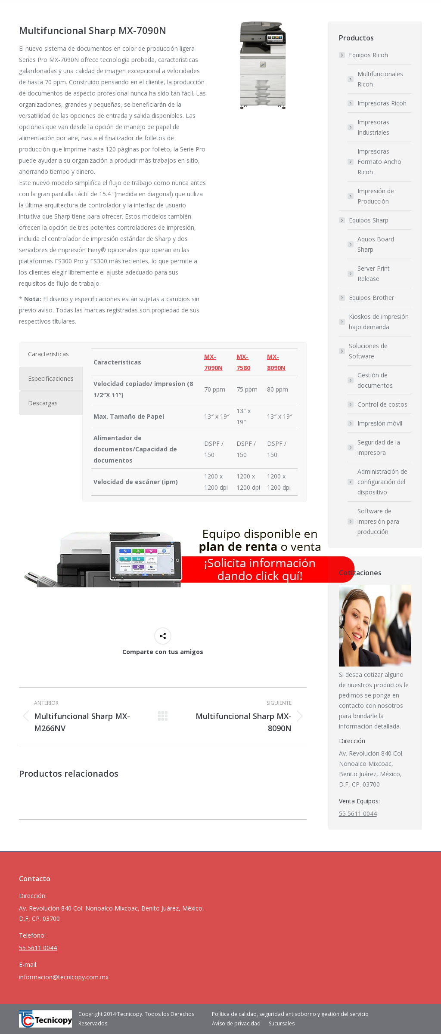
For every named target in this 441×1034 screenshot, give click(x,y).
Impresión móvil (379, 423)
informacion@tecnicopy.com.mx (64, 977)
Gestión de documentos (375, 380)
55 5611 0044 (358, 813)
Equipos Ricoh (364, 55)
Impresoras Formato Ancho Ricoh (379, 161)
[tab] (51, 354)
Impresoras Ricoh (382, 103)
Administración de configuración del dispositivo (382, 481)
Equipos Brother (371, 297)
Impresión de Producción (375, 196)
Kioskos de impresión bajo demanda (379, 321)
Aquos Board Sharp (375, 244)
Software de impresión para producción (378, 521)
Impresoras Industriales (373, 127)
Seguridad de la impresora (378, 447)
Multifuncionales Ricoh (380, 79)
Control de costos (382, 404)
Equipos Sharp (364, 220)
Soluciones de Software (364, 351)
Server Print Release (373, 273)
